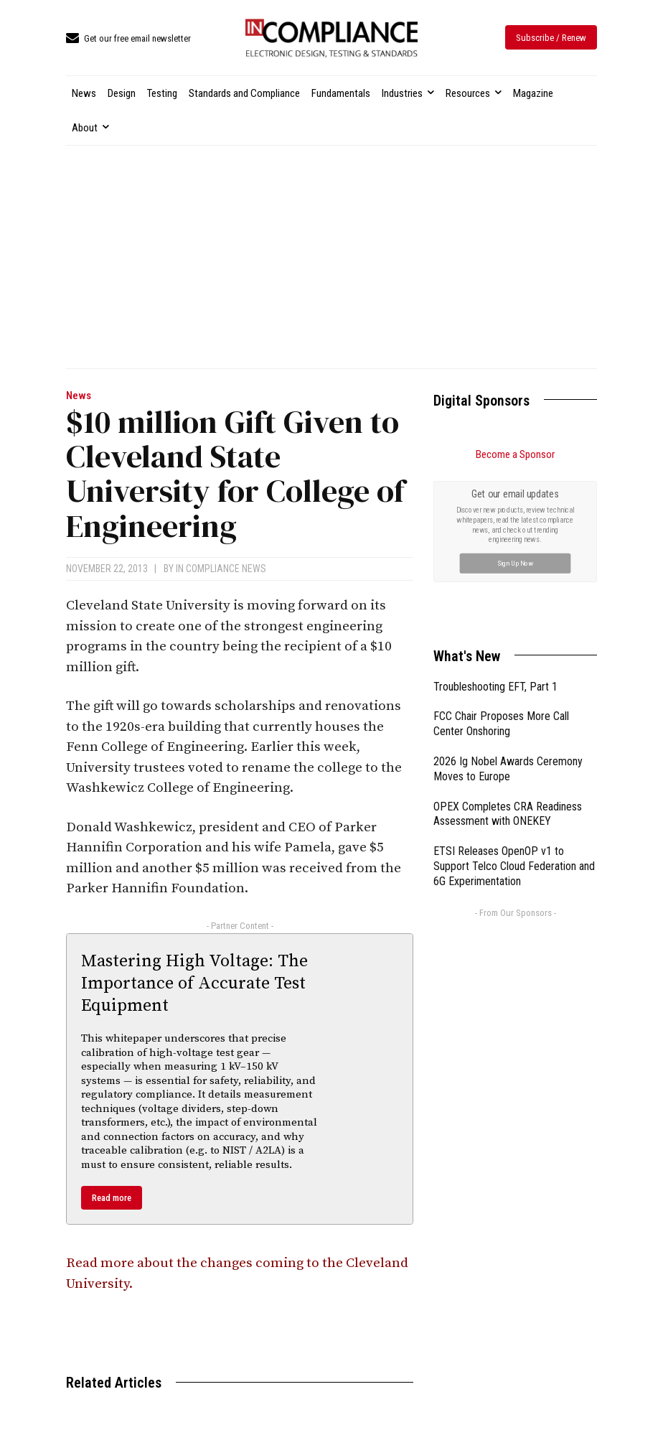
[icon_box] (128, 39)
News (78, 396)
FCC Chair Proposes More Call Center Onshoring (501, 723)
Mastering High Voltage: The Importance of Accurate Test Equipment (194, 983)
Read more (111, 1197)
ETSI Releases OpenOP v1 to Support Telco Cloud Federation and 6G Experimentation (514, 866)
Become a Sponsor (515, 454)
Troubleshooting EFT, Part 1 (495, 686)
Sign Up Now (515, 562)
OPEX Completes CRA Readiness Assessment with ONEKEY (507, 814)
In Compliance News (221, 568)
